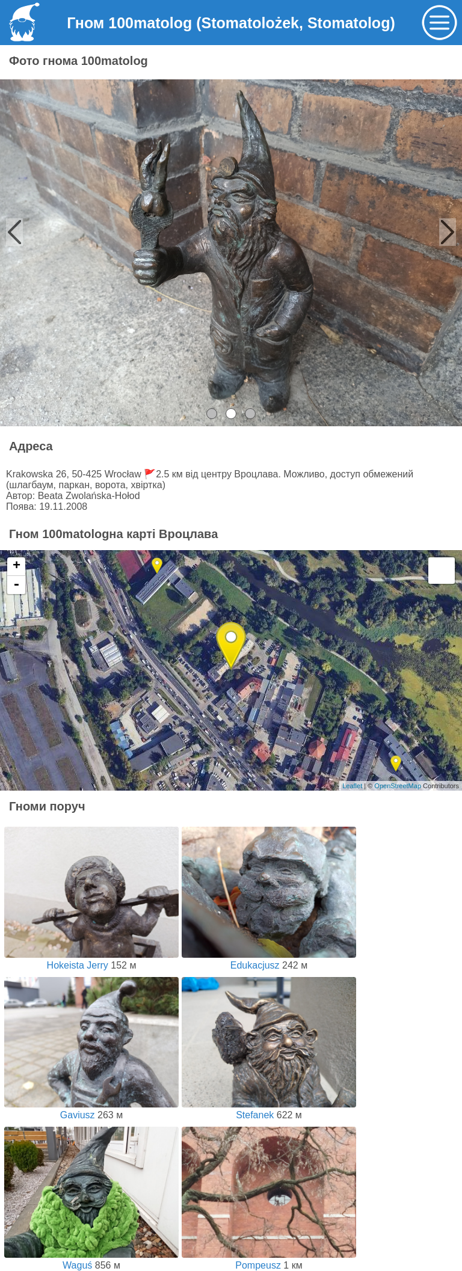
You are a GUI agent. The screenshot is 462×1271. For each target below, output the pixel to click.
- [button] (16, 585)
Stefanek (269, 1109)
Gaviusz (91, 1109)
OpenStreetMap (397, 785)
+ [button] (16, 566)
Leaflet (352, 785)
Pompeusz (269, 1259)
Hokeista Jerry (91, 959)
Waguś (91, 1259)
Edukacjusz (269, 959)
